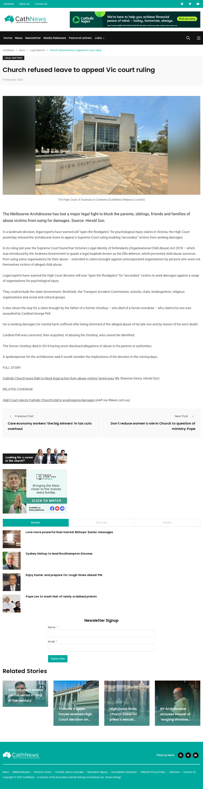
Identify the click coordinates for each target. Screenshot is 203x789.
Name (53, 627)
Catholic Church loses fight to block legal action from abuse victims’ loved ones (58, 378)
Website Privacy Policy (153, 771)
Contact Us (41, 4)
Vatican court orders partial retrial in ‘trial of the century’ (25, 695)
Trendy (167, 522)
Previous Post (21, 416)
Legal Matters (13, 58)
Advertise (9, 4)
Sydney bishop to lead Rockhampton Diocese (59, 553)
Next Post (185, 416)
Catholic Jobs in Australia (69, 771)
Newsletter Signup (97, 771)
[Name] (101, 633)
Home (8, 38)
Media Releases (54, 38)
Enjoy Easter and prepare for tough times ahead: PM (64, 575)
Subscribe (58, 658)
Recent (35, 522)
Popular (101, 522)
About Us (24, 4)
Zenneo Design (113, 777)
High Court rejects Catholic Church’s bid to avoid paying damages (49, 400)
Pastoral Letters (80, 38)
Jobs (98, 38)
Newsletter (33, 38)
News (19, 38)
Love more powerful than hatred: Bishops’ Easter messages (69, 532)
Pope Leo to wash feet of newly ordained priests (61, 596)
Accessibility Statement (124, 771)
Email (52, 641)
